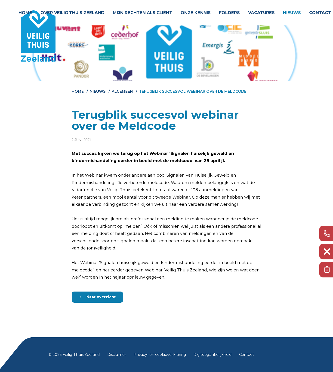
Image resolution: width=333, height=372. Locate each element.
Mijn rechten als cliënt (142, 12)
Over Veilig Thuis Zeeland (72, 12)
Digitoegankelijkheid (213, 354)
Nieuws (292, 12)
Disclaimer (116, 354)
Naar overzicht (101, 297)
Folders (229, 12)
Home (25, 12)
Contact (320, 12)
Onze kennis (196, 12)
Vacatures (261, 12)
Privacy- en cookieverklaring (160, 354)
